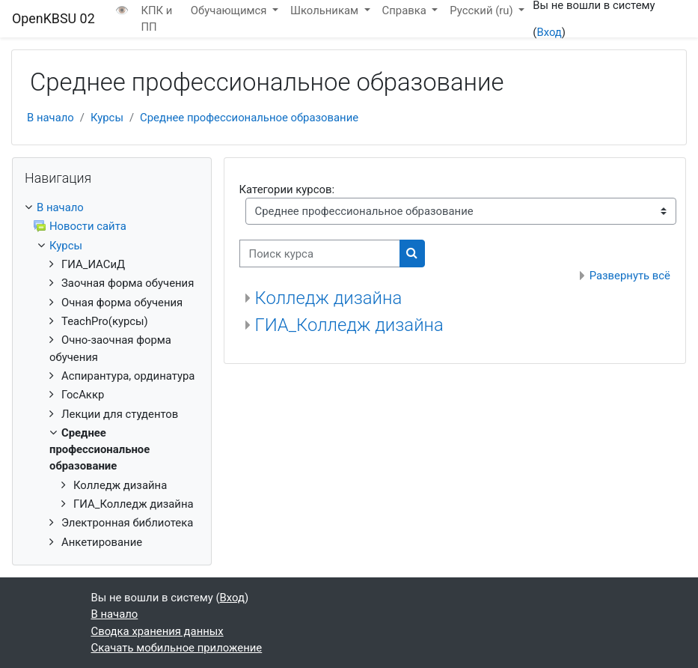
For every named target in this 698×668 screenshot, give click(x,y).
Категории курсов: (286, 189)
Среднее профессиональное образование (249, 117)
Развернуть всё (630, 275)
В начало (50, 117)
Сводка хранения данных (157, 631)
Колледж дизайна (328, 298)
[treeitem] (112, 374)
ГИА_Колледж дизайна (349, 325)
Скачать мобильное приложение (177, 648)
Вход (548, 32)
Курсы (107, 117)
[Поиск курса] (319, 253)
